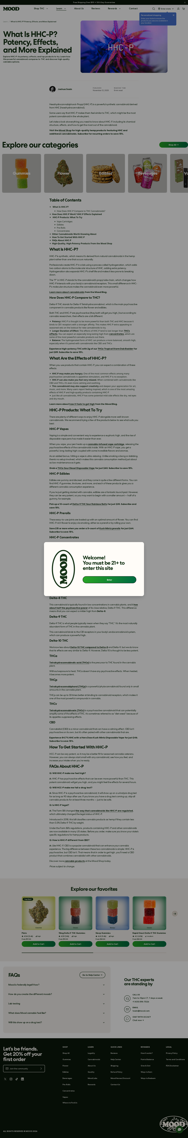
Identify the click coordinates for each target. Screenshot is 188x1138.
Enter (109, 579)
